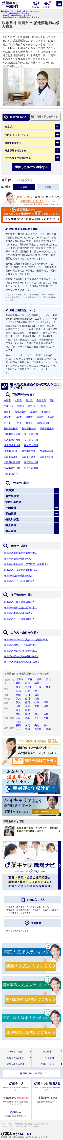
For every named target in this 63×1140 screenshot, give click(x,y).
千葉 (39, 687)
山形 (27, 683)
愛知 (18, 702)
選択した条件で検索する (31, 167)
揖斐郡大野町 (31, 445)
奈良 (18, 710)
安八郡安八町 (31, 440)
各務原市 (46, 411)
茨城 (18, 690)
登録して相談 (47, 1064)
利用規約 (19, 1124)
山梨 (27, 698)
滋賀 (46, 706)
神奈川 (28, 687)
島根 (27, 713)
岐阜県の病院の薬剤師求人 (18, 558)
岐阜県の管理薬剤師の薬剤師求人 (21, 662)
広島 (46, 713)
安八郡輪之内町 (12, 440)
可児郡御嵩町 (31, 468)
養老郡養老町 (29, 428)
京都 (36, 706)
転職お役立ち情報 (15, 1064)
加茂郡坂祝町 (47, 451)
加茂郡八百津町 (12, 462)
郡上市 (7, 423)
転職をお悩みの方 (15, 1058)
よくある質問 (47, 1058)
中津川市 (8, 406)
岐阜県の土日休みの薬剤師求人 (20, 651)
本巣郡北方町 (29, 451)
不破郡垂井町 (47, 428)
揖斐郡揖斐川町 (12, 445)
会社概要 (36, 1126)
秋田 (18, 683)
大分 (18, 729)
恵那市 (7, 411)
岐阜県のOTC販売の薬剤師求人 (20, 570)
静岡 (27, 702)
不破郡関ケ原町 (12, 434)
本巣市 (50, 417)
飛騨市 (40, 417)
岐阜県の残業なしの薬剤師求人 (20, 645)
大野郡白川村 (11, 473)
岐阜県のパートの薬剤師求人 (19, 619)
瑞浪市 (31, 406)
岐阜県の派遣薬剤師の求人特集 (17, 15)
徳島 (27, 717)
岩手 (39, 679)
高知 (18, 721)
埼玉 (48, 687)
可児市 (7, 417)
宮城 (48, 679)
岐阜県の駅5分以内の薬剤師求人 (21, 656)
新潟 (18, 698)
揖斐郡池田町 (11, 451)
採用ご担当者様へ (23, 1126)
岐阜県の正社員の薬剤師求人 (19, 602)
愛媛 (46, 717)
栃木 (36, 690)
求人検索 (47, 1051)
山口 (18, 717)
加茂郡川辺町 (29, 457)
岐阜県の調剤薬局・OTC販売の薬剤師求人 (26, 564)
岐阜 (36, 702)
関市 (52, 400)
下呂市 (18, 423)
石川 (27, 694)
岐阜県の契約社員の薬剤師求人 (20, 607)
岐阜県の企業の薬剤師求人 (18, 575)
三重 (46, 702)
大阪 (18, 706)
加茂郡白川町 (31, 462)
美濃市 (20, 406)
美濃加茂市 (20, 411)
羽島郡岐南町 (43, 423)
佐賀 (27, 725)
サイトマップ (7, 1124)
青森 (30, 679)
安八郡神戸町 (31, 434)
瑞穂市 (29, 417)
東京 (18, 687)
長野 (36, 698)
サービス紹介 (15, 1051)
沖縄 (48, 729)
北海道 (19, 679)
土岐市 (33, 411)
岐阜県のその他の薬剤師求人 (19, 581)
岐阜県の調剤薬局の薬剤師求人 (20, 553)
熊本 (46, 725)
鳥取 (18, 713)
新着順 (23, 187)
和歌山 (28, 710)
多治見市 (41, 400)
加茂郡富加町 (11, 457)
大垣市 (18, 400)
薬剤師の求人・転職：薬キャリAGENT (20, 11)
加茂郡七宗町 (47, 457)
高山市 (29, 400)
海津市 (29, 423)
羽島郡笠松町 (11, 428)
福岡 (18, 725)
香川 (36, 717)
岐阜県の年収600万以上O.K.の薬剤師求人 (26, 639)
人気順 (48, 187)
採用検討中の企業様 (31, 1073)
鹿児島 (37, 729)
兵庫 (27, 706)
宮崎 (27, 729)
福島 (36, 683)
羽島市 (42, 406)
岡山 (36, 713)
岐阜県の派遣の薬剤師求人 (18, 613)
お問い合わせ (8, 1126)
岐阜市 (7, 400)
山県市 (18, 417)
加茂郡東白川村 (12, 468)
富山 (18, 694)
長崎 (36, 725)
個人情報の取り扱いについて (36, 1124)
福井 (36, 694)
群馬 (27, 690)
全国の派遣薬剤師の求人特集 (16, 13)
